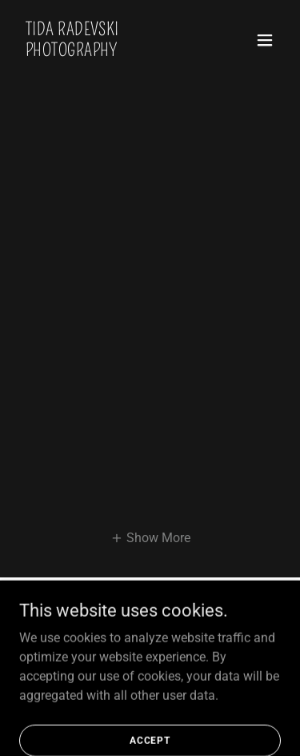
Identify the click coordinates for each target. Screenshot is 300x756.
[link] (111, 51)
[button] (265, 40)
